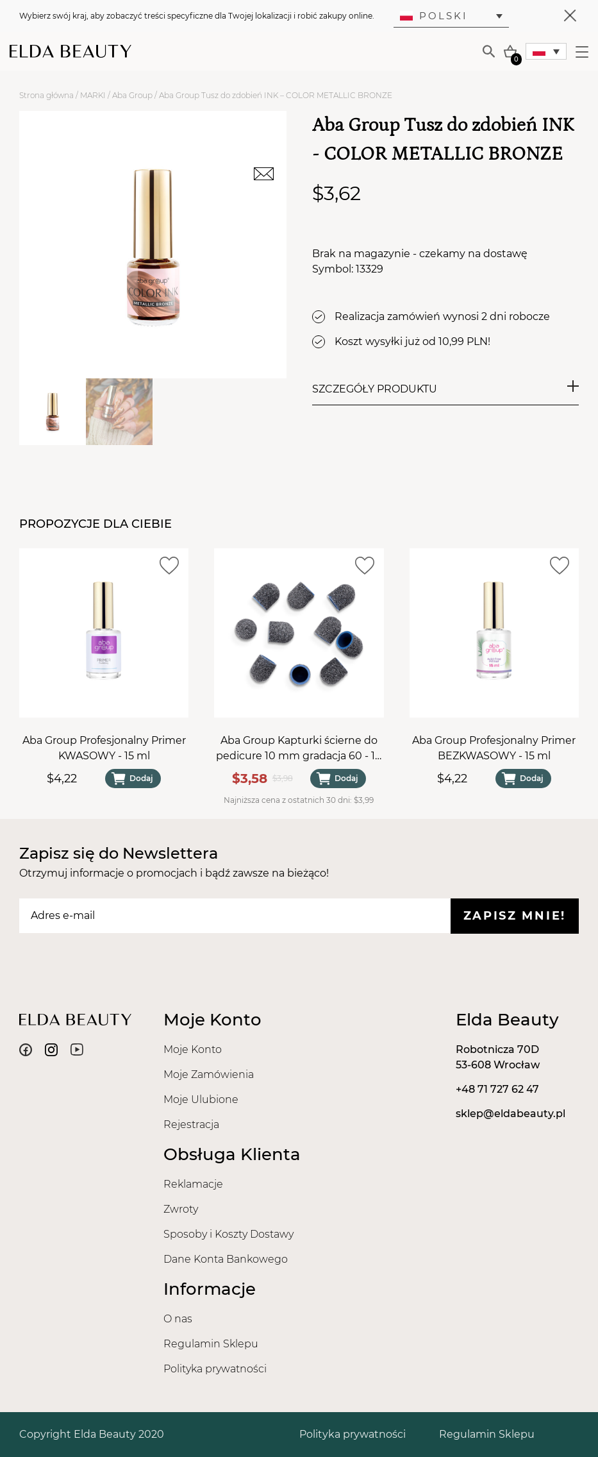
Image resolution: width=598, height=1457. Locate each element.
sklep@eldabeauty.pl (510, 1113)
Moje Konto (192, 1049)
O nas (177, 1319)
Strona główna (46, 95)
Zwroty (180, 1209)
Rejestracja (191, 1124)
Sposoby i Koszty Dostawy (228, 1234)
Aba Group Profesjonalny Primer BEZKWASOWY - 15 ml (494, 748)
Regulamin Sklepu (210, 1344)
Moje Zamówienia (208, 1074)
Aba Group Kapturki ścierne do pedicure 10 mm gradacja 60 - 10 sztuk (299, 749)
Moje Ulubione (200, 1099)
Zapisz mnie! (514, 916)
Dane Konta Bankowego (225, 1259)
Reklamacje (193, 1184)
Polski (434, 16)
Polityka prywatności (215, 1369)
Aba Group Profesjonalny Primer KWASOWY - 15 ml (104, 748)
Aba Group (132, 95)
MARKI (93, 95)
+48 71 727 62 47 (497, 1089)
